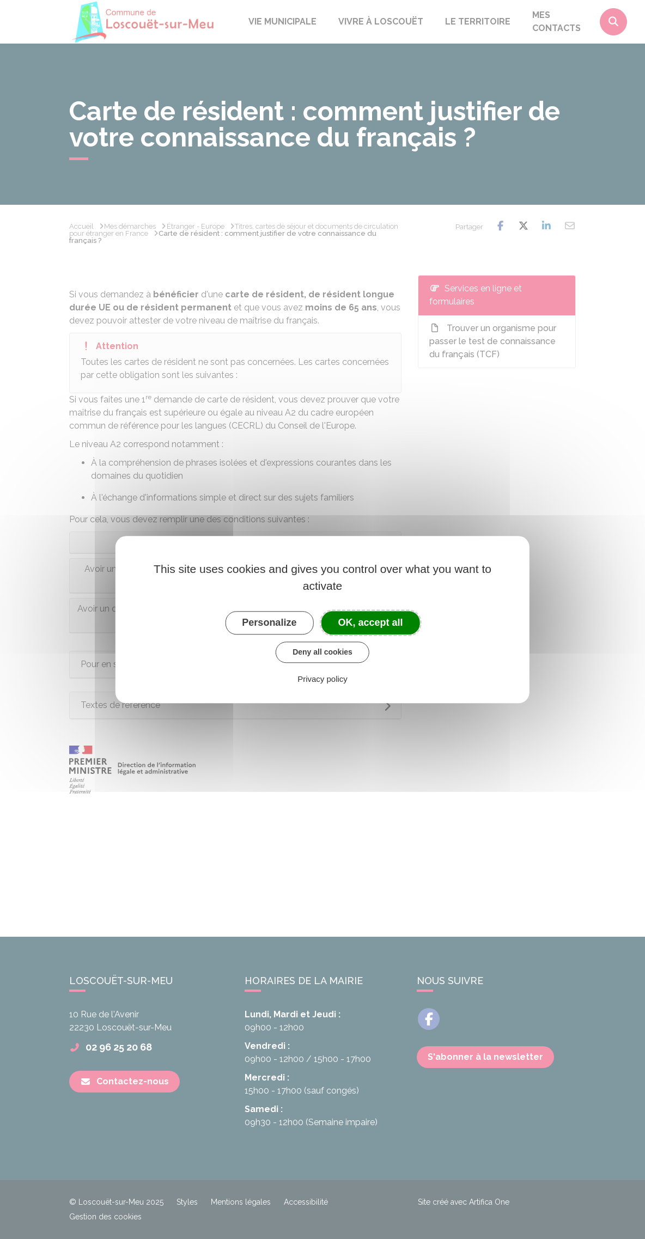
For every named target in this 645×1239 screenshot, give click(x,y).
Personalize (269, 622)
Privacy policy (322, 678)
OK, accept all (370, 622)
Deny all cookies (322, 652)
